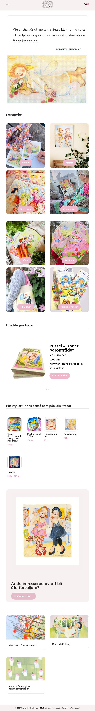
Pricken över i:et (69, 307)
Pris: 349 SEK (60, 375)
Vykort (25, 162)
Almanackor (69, 209)
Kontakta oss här (22, 596)
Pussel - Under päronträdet (64, 348)
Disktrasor (25, 209)
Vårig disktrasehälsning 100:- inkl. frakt (14, 437)
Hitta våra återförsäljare (22, 645)
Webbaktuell (75, 708)
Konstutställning (61, 644)
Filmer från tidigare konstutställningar (19, 687)
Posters (69, 162)
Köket (26, 260)
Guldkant (69, 260)
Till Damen (25, 307)
